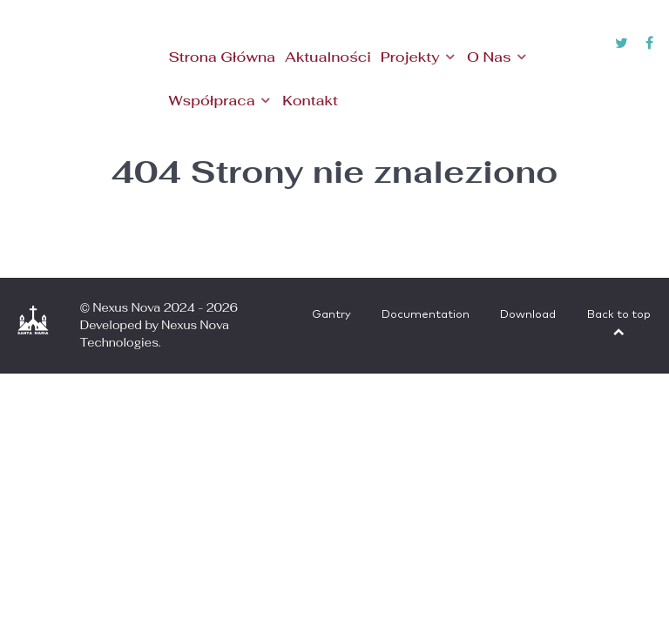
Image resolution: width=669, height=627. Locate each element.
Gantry (331, 314)
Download (528, 314)
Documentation (426, 314)
